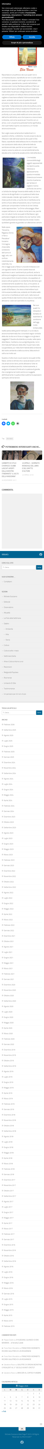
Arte (7, 634)
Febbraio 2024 (9, 806)
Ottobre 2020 (9, 996)
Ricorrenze (8, 678)
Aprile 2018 (8, 1158)
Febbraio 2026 (9, 724)
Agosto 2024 (8, 779)
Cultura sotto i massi (11, 651)
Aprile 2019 (8, 1093)
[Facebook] (40, 554)
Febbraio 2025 (9, 752)
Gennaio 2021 (9, 979)
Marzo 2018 (8, 1164)
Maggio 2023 (8, 849)
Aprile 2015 (8, 1315)
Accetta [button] (32, 1439)
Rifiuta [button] (12, 1439)
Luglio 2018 (8, 1142)
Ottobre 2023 (9, 822)
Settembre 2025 (10, 730)
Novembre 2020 (10, 990)
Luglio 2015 (8, 1299)
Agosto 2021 (8, 947)
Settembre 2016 (10, 1261)
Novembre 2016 (10, 1250)
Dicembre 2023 (9, 817)
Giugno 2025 (8, 746)
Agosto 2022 (8, 893)
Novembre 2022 (10, 876)
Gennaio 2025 (9, 757)
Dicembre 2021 (9, 936)
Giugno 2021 (8, 958)
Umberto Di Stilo (10, 683)
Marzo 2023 (8, 855)
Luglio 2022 (8, 898)
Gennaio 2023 (9, 865)
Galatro (6, 624)
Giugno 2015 (8, 1304)
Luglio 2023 (8, 838)
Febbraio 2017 (9, 1234)
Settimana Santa (10, 656)
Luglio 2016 (8, 1272)
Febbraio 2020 (9, 1039)
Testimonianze (9, 689)
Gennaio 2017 (9, 1239)
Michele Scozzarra (10, 24)
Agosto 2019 (8, 1071)
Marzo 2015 (8, 1321)
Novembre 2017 (10, 1185)
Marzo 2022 (8, 920)
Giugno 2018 (8, 1147)
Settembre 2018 (10, 1131)
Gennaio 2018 (9, 1174)
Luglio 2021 (8, 952)
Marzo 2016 (8, 1288)
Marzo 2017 (8, 1229)
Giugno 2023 (8, 844)
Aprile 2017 (8, 1223)
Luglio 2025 (8, 741)
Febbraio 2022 (9, 925)
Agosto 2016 (8, 1267)
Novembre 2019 (10, 1055)
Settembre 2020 (10, 1001)
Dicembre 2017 (9, 1180)
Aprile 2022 (8, 914)
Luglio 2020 (8, 1012)
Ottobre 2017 (9, 1191)
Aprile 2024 (8, 800)
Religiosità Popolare (11, 672)
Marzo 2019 (8, 1099)
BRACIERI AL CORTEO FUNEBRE (29, 1373)
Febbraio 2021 (9, 974)
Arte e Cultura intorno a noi (13, 661)
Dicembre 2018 (9, 1115)
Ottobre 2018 (9, 1126)
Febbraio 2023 (9, 860)
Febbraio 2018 (9, 1169)
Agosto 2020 (8, 1006)
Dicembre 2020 (9, 985)
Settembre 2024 (10, 773)
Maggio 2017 (8, 1218)
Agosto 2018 (8, 1136)
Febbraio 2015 (9, 1326)
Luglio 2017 (8, 1207)
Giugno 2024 (8, 790)
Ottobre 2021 (9, 941)
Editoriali (7, 602)
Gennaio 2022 (9, 930)
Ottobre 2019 (9, 1061)
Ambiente (9, 629)
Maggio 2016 (8, 1283)
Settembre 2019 (10, 1066)
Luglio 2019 (8, 1077)
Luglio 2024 (8, 784)
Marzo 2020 (8, 1033)
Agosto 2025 (8, 735)
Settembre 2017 (10, 1196)
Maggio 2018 (8, 1153)
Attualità (7, 613)
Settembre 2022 (10, 887)
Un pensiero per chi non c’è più (15, 694)
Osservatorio (8, 607)
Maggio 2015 (8, 1310)
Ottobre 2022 (9, 882)
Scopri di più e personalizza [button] (22, 1444)
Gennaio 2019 (9, 1109)
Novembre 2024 (10, 768)
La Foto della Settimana (12, 618)
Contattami (8, 582)
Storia (8, 640)
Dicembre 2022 (9, 871)
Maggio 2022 (8, 909)
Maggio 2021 (8, 963)
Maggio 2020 (8, 1023)
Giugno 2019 (8, 1082)
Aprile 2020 (8, 1028)
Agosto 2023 (8, 833)
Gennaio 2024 (9, 811)
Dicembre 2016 (9, 1245)
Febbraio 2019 (9, 1104)
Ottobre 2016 (9, 1256)
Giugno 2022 (8, 903)
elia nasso (10, 438)
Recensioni (14, 9)
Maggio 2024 (8, 795)
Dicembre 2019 (9, 1050)
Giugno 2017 (8, 1212)
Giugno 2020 (8, 1017)
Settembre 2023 (10, 827)
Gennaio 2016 (9, 1294)
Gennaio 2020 (9, 1044)
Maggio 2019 (8, 1088)
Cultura (5, 9)
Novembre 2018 (10, 1120)
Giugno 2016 (8, 1277)
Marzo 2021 (8, 968)
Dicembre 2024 (9, 762)
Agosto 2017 (8, 1201)
